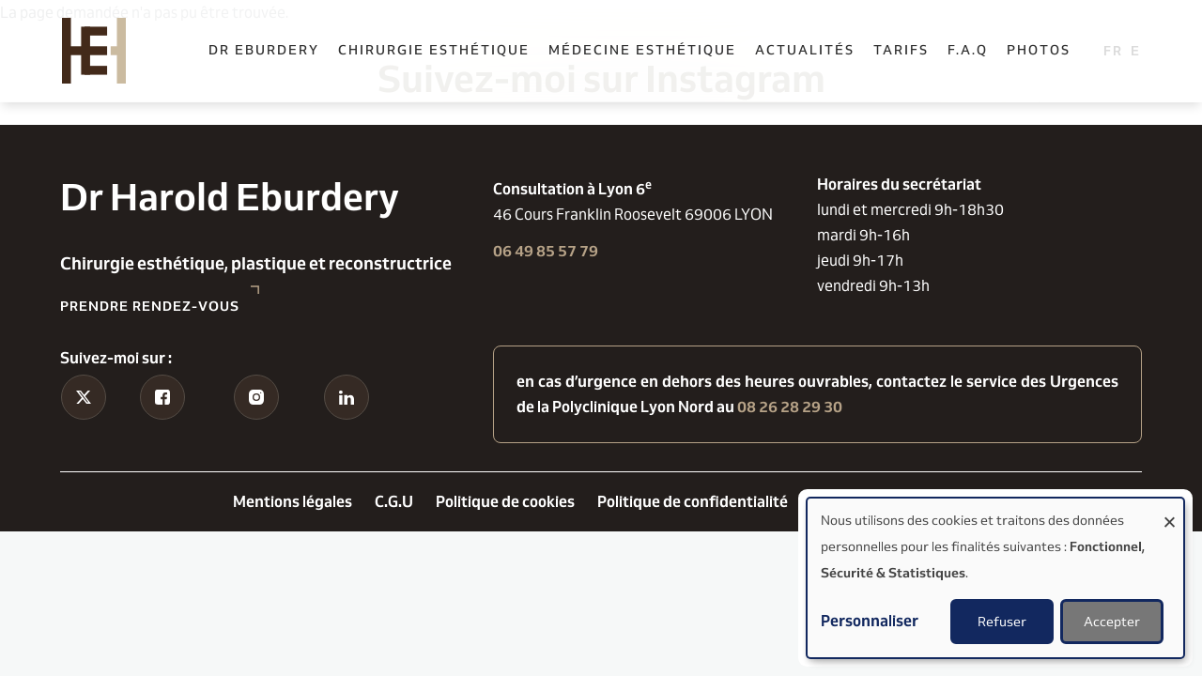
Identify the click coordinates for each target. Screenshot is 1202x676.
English (1141, 50)
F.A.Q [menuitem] (968, 49)
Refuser (1002, 621)
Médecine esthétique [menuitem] (642, 49)
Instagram (256, 429)
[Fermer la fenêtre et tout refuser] (1169, 510)
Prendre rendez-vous (149, 306)
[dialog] (995, 578)
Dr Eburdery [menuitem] (263, 49)
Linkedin (346, 429)
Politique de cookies (505, 502)
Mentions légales (292, 502)
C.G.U (394, 502)
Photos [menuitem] (1039, 49)
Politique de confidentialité (692, 502)
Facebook (162, 429)
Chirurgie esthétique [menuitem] (434, 49)
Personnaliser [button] (869, 621)
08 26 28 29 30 (789, 407)
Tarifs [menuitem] (901, 49)
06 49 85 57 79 (545, 251)
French (1113, 50)
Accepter (1112, 621)
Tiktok (83, 429)
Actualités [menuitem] (805, 49)
